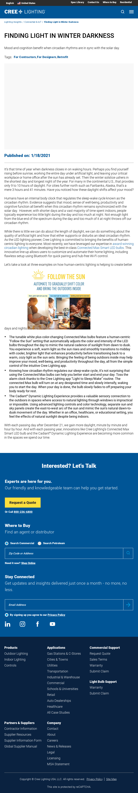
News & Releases (59, 746)
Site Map (111, 779)
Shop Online (28, 563)
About (51, 734)
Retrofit (62, 57)
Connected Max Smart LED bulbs (100, 248)
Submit (128, 604)
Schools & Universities (62, 689)
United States (26, 3)
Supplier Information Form (23, 740)
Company (54, 723)
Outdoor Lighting (16, 653)
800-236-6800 (23, 511)
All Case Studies (58, 712)
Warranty (96, 665)
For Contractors (25, 57)
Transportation (57, 671)
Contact (52, 728)
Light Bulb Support (103, 682)
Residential (126, 2)
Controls (10, 665)
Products (10, 647)
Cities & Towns (57, 659)
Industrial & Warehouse (63, 677)
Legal (51, 752)
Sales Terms (98, 659)
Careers (52, 740)
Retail (51, 695)
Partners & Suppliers (19, 723)
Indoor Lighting (15, 659)
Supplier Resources (17, 734)
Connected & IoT (32, 22)
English (10, 3)
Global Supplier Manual (20, 746)
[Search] (122, 12)
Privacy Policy (56, 615)
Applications (56, 647)
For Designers (46, 57)
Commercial (55, 683)
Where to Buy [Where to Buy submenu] (109, 2)
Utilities (52, 665)
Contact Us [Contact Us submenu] (93, 2)
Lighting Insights (13, 22)
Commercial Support (105, 647)
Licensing (53, 758)
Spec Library (77, 2)
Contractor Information (20, 728)
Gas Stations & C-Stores (64, 653)
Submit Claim (99, 671)
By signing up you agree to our (37, 615)
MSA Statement (58, 764)
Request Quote (100, 653)
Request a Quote (22, 502)
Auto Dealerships (59, 701)
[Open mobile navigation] (131, 12)
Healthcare (55, 706)
